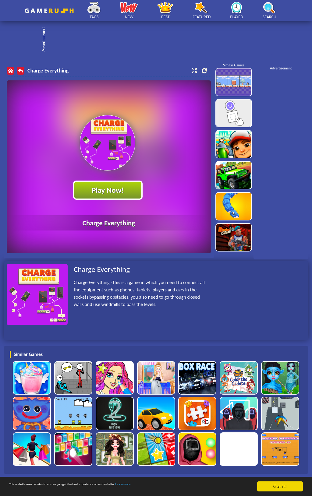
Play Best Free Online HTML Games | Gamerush (49, 11)
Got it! (280, 486)
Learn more (190, 487)
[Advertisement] (159, 39)
